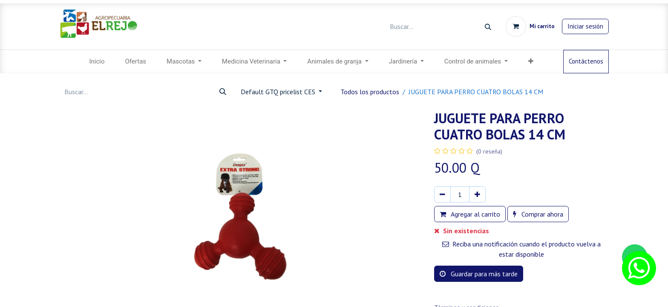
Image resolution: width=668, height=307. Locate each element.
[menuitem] (97, 61)
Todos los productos (369, 91)
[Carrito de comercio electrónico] (530, 26)
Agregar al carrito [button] (470, 214)
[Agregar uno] (477, 194)
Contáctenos (586, 61)
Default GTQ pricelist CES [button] (279, 91)
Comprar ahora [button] (538, 214)
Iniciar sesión (585, 26)
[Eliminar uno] (442, 194)
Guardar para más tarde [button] (479, 273)
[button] (531, 61)
